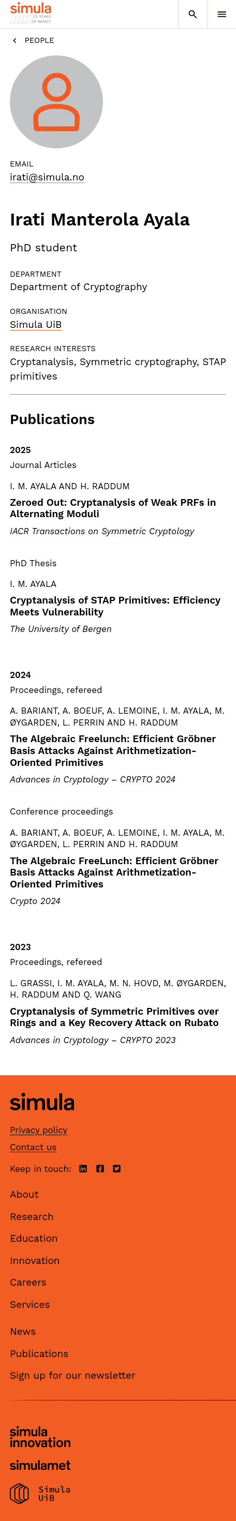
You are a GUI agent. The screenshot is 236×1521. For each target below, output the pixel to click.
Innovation (35, 1261)
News (23, 1331)
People (32, 41)
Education (34, 1238)
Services (30, 1305)
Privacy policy (38, 1130)
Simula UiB (36, 324)
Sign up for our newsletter (73, 1375)
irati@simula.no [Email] (47, 177)
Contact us (33, 1147)
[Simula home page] (42, 1118)
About (24, 1194)
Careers (28, 1282)
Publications (39, 1354)
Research (32, 1217)
